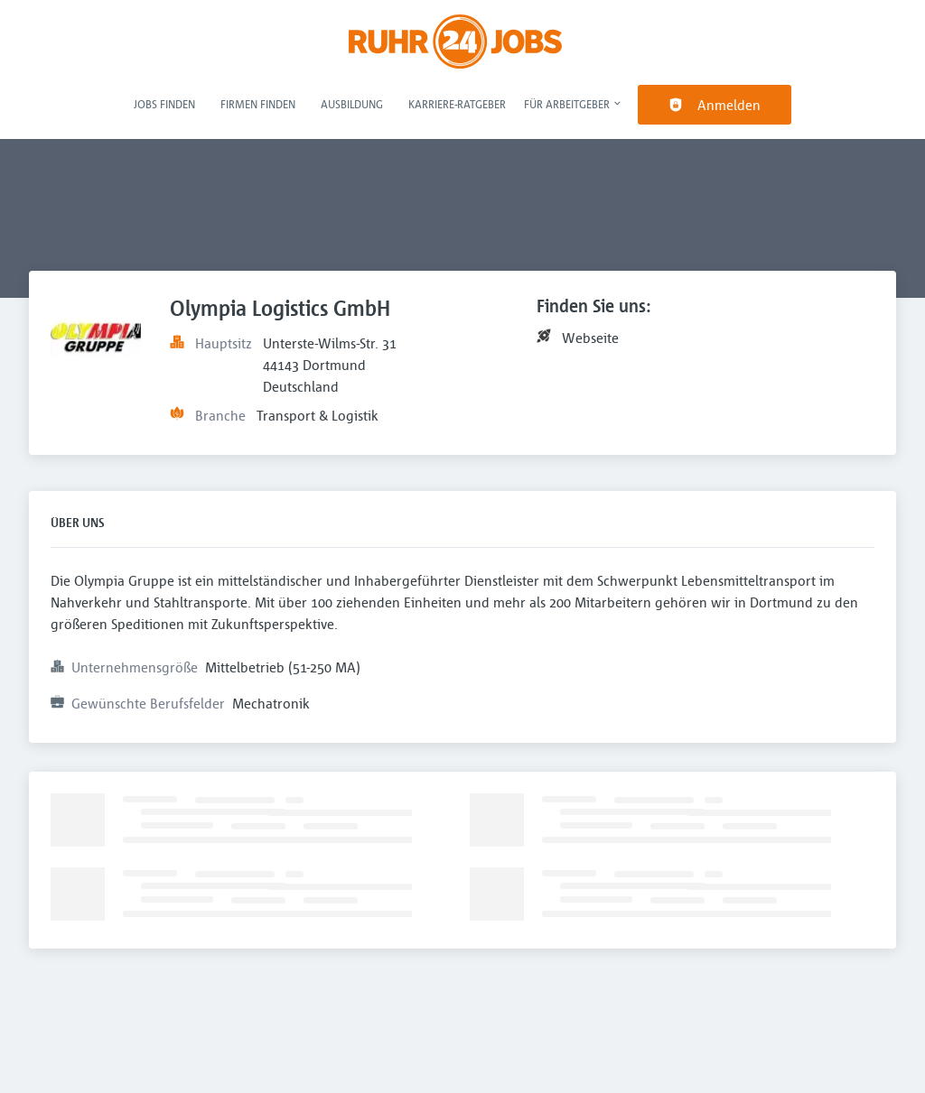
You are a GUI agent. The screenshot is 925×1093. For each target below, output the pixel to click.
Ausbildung (352, 104)
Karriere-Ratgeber (457, 104)
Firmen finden (257, 104)
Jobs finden (164, 104)
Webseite (590, 338)
